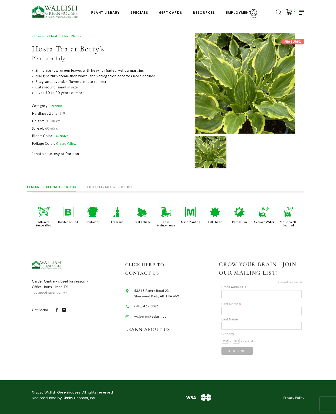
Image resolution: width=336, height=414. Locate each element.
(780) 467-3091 (156, 305)
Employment (238, 13)
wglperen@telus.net (159, 315)
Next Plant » (75, 36)
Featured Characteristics (59, 186)
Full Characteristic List (132, 186)
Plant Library (105, 13)
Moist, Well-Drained (288, 223)
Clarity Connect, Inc (80, 397)
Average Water (264, 223)
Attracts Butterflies (43, 223)
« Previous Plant (46, 36)
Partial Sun (239, 221)
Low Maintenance (166, 223)
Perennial (57, 106)
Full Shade (215, 221)
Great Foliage (142, 221)
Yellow (73, 143)
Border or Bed (68, 221)
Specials (139, 13)
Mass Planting (191, 221)
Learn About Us (159, 328)
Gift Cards (170, 13)
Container (92, 221)
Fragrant (117, 221)
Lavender (62, 136)
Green (61, 143)
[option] (245, 83)
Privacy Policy (292, 397)
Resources (204, 13)
